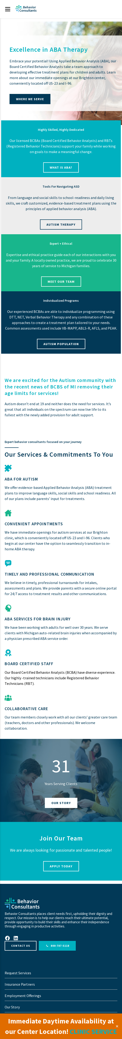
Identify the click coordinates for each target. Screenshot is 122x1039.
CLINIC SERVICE (93, 1031)
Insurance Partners (20, 984)
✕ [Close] (117, 1026)
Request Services (18, 973)
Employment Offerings (23, 995)
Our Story (12, 1007)
